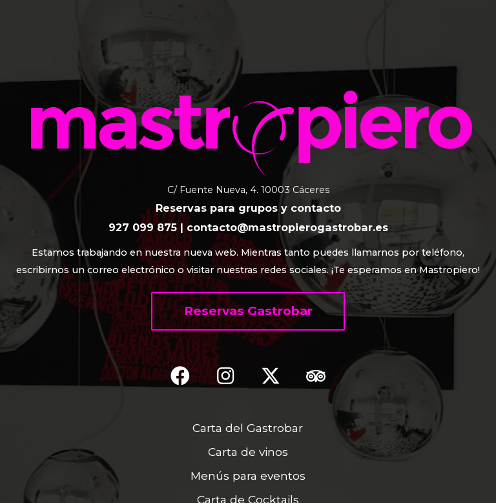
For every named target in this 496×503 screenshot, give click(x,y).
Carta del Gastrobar (247, 428)
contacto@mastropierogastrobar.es (287, 227)
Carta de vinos (248, 451)
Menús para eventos (248, 475)
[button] (248, 311)
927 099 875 (142, 227)
